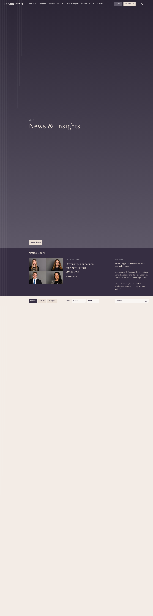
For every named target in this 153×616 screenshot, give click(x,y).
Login (118, 4)
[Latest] (33, 301)
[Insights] (52, 301)
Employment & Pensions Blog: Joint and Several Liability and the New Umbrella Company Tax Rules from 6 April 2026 (131, 275)
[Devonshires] (15, 4)
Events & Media (87, 4)
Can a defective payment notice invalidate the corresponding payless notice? (130, 286)
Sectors (52, 4)
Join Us (100, 4)
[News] (42, 301)
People (60, 4)
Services (42, 4)
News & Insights (72, 4)
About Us (32, 4)
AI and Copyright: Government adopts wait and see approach (130, 264)
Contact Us (129, 4)
